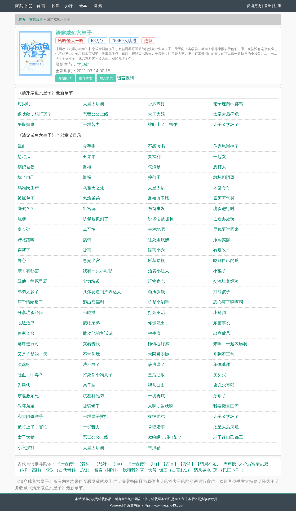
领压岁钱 (156, 291)
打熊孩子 (221, 291)
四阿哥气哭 (223, 198)
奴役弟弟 (156, 416)
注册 (277, 6)
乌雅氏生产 (28, 187)
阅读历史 (254, 6)
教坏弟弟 (26, 406)
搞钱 (87, 239)
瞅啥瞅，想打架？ (35, 114)
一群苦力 (91, 124)
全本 (83, 6)
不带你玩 (91, 354)
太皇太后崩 (93, 103)
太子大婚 (156, 114)
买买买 (219, 375)
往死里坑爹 (158, 239)
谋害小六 (156, 250)
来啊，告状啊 (160, 406)
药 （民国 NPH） (229, 470)
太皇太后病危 (226, 114)
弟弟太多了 (28, 291)
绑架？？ (26, 208)
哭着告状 (91, 343)
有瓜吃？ (221, 250)
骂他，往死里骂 (32, 281)
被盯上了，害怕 (163, 124)
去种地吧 (156, 229)
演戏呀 (24, 364)
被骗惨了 (91, 406)
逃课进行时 (28, 343)
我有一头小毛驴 (98, 271)
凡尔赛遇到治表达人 (102, 291)
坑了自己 (26, 177)
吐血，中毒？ (30, 375)
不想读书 (156, 146)
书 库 (55, 6)
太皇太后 (156, 187)
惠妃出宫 (91, 260)
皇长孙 (24, 229)
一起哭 (219, 156)
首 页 (41, 6)
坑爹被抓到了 (95, 219)
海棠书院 (23, 6)
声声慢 (229, 463)
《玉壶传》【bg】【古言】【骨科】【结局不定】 (174, 463)
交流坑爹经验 (226, 281)
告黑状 (24, 385)
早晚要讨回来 (226, 229)
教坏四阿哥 (223, 177)
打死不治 (156, 312)
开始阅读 (65, 78)
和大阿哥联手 (30, 416)
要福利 (154, 156)
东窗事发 (156, 208)
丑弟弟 (89, 156)
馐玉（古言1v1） (175, 470)
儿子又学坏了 (226, 124)
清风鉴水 (202, 470)
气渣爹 (154, 167)
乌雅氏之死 (93, 187)
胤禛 (87, 167)
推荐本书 (85, 78)
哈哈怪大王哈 (71, 40)
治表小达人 (158, 271)
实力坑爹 (91, 281)
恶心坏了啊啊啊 (228, 302)
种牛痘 (154, 333)
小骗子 (219, 271)
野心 (22, 260)
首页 (22, 19)
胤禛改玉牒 (158, 198)
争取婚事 (26, 124)
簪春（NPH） (107, 470)
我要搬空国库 (226, 406)
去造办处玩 (223, 219)
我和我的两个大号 (140, 470)
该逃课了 (156, 364)
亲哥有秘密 (28, 271)
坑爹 (22, 219)
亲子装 (89, 385)
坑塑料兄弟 (93, 395)
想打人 (219, 167)
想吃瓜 (24, 156)
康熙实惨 (221, 239)
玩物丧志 (156, 281)
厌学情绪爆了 (30, 302)
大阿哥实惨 (158, 354)
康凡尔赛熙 (223, 385)
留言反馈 (125, 78)
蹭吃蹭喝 (26, 239)
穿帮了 (24, 250)
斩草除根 (156, 260)
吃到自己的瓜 (226, 260)
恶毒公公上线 (95, 114)
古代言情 (36, 19)
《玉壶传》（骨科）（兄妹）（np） (90, 463)
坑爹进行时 (223, 208)
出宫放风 (221, 333)
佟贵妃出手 (158, 323)
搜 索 (97, 6)
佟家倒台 (26, 333)
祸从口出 (156, 385)
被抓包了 (26, 198)
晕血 (22, 146)
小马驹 (219, 312)
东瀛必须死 (28, 395)
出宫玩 (89, 208)
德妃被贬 (26, 167)
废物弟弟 (91, 323)
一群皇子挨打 (95, 416)
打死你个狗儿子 (98, 375)
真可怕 (89, 229)
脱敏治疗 (26, 323)
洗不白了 (91, 364)
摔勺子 (154, 177)
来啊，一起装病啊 (230, 343)
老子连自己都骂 (228, 103)
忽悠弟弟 (91, 198)
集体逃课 (221, 364)
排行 (69, 6)
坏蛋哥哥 (221, 187)
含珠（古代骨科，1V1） (69, 470)
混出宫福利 (93, 302)
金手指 (89, 146)
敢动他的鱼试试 (98, 333)
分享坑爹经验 (30, 312)
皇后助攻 (156, 375)
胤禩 (87, 177)
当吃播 (89, 312)
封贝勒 (83, 64)
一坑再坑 (156, 395)
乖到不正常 (223, 354)
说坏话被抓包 (160, 219)
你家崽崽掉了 (226, 146)
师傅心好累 (158, 343)
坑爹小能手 (158, 302)
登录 (267, 6)
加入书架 (106, 78)
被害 (87, 250)
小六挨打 (156, 103)
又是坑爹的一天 (32, 354)
